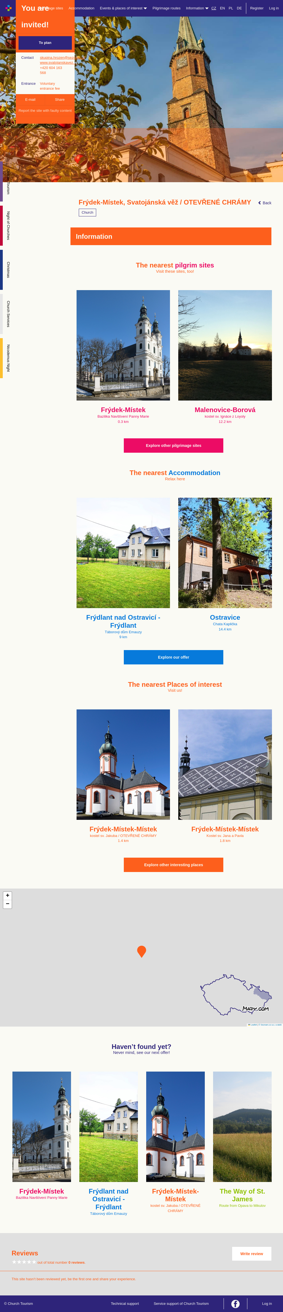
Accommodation (81, 8)
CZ (213, 8)
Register (256, 8)
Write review (251, 1254)
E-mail (30, 99)
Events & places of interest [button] (123, 8)
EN (222, 8)
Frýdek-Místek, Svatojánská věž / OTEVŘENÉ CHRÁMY (165, 202)
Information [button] (197, 8)
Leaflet (252, 1025)
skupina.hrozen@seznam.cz (62, 57)
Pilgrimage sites (50, 8)
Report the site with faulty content (45, 110)
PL (231, 8)
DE (239, 8)
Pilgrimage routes (166, 8)
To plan (45, 43)
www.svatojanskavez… (58, 62)
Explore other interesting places (173, 865)
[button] (141, 952)
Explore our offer (173, 657)
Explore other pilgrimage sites (173, 445)
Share (60, 99)
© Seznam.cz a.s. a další (270, 1025)
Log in (274, 8)
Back (264, 203)
